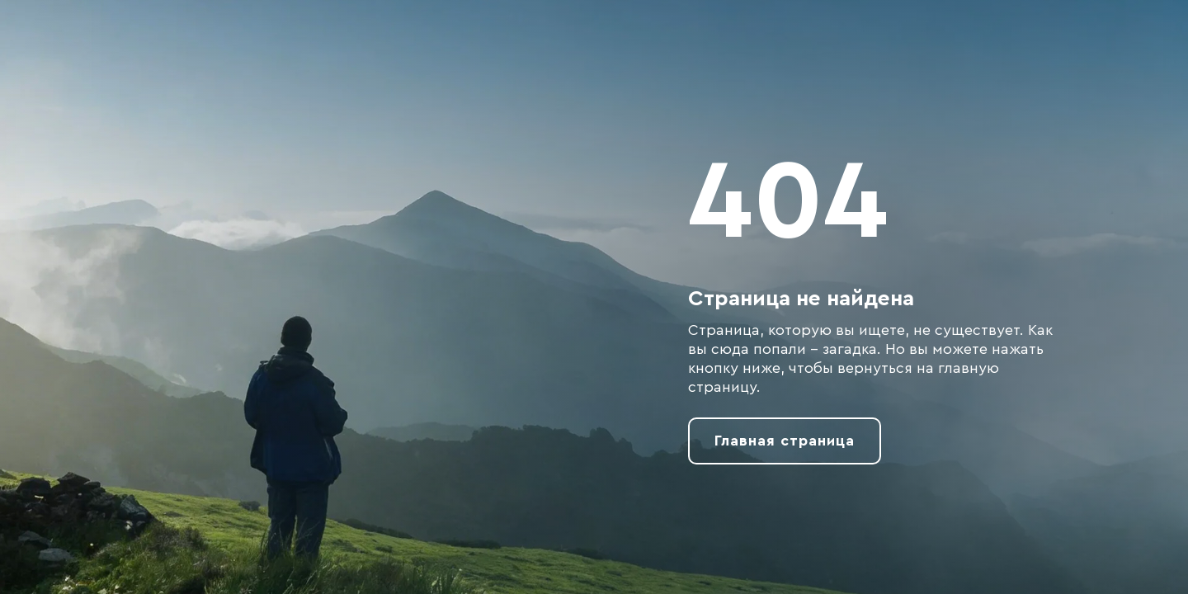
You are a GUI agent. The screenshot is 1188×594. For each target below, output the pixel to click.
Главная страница (784, 440)
